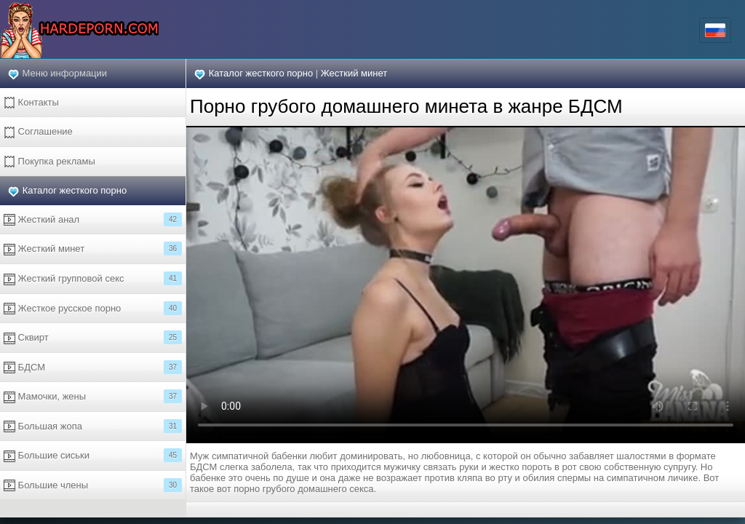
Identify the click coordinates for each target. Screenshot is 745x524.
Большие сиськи (93, 455)
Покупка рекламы (49, 162)
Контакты (31, 103)
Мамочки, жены (93, 396)
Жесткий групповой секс (93, 278)
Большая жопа (93, 426)
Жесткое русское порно (93, 308)
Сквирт (93, 337)
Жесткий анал (93, 219)
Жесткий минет (93, 248)
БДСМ (93, 367)
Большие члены (93, 485)
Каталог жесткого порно (75, 190)
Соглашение (38, 132)
